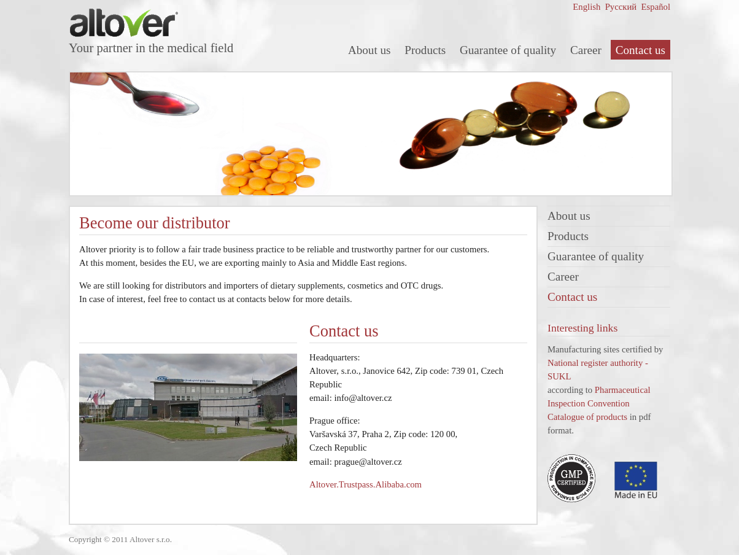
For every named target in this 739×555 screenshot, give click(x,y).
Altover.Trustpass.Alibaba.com (365, 484)
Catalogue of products (587, 417)
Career (586, 50)
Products (425, 50)
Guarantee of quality (508, 50)
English (586, 7)
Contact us (640, 50)
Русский (619, 7)
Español (654, 7)
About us (369, 50)
